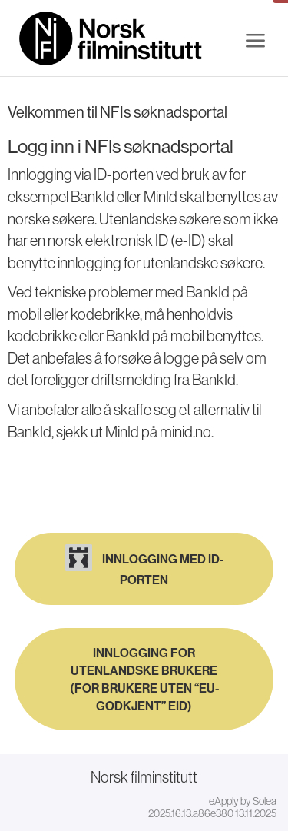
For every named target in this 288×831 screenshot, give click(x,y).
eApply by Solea (242, 801)
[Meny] (254, 41)
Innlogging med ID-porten (144, 565)
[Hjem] (111, 38)
